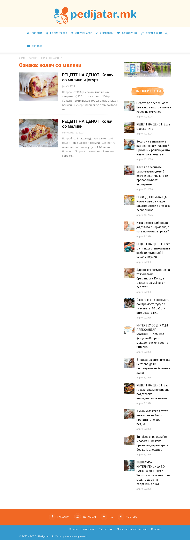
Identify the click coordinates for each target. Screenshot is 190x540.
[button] (166, 33)
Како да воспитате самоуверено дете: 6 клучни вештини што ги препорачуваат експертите (152, 175)
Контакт (156, 529)
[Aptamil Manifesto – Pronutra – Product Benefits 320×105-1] (147, 76)
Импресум (88, 529)
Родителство (56, 33)
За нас (74, 529)
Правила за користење (132, 529)
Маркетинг (106, 529)
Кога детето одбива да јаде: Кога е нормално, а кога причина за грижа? (153, 227)
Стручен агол (81, 33)
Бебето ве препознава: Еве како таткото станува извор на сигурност (154, 107)
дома (22, 58)
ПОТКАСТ (34, 46)
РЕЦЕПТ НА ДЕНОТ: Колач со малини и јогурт (88, 77)
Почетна (34, 33)
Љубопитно (127, 33)
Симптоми (104, 33)
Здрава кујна (151, 33)
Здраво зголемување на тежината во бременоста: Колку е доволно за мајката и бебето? (153, 278)
